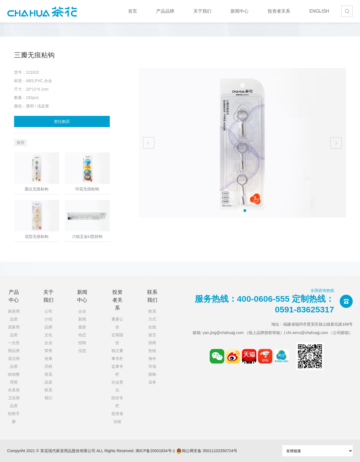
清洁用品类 (14, 362)
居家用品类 (14, 331)
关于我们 (202, 11)
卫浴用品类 (14, 402)
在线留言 (152, 331)
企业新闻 (82, 315)
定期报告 (117, 339)
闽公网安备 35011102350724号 (206, 451)
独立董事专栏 (117, 354)
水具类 (14, 390)
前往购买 (62, 121)
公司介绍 (48, 315)
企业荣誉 (48, 347)
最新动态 (82, 331)
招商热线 (152, 347)
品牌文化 (48, 331)
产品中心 (14, 296)
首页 (132, 11)
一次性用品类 (14, 347)
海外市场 (152, 362)
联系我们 (48, 394)
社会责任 (117, 386)
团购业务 (152, 378)
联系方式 (152, 315)
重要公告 (117, 323)
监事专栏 (117, 370)
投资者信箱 (117, 417)
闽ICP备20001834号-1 (155, 451)
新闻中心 (240, 11)
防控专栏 (117, 402)
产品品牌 (165, 11)
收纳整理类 (14, 378)
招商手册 (14, 417)
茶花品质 (48, 378)
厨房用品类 (14, 315)
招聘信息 (82, 347)
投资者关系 (279, 11)
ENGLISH (319, 11)
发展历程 (48, 362)
